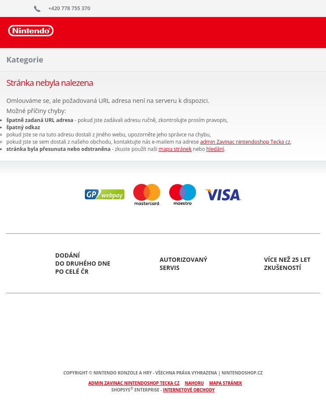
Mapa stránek (225, 383)
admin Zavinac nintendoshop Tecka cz (245, 141)
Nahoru (194, 383)
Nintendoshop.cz (31, 36)
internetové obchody (189, 390)
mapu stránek (175, 149)
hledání (215, 149)
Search (308, 32)
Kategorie (24, 59)
